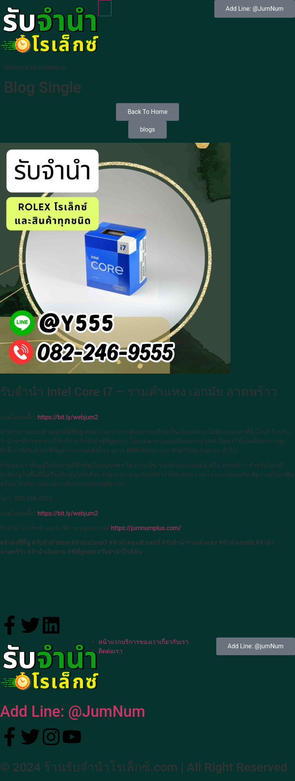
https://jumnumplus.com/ (146, 528)
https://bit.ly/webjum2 (68, 417)
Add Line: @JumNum (72, 712)
